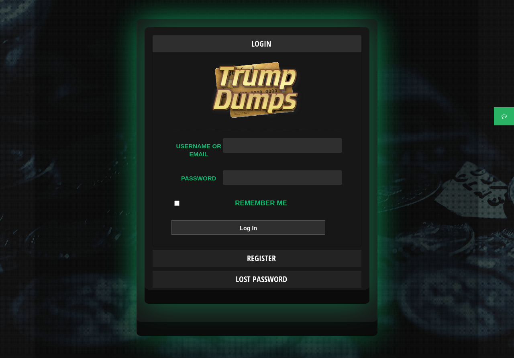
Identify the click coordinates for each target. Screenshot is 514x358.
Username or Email (198, 150)
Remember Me (230, 203)
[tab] (257, 43)
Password (198, 178)
